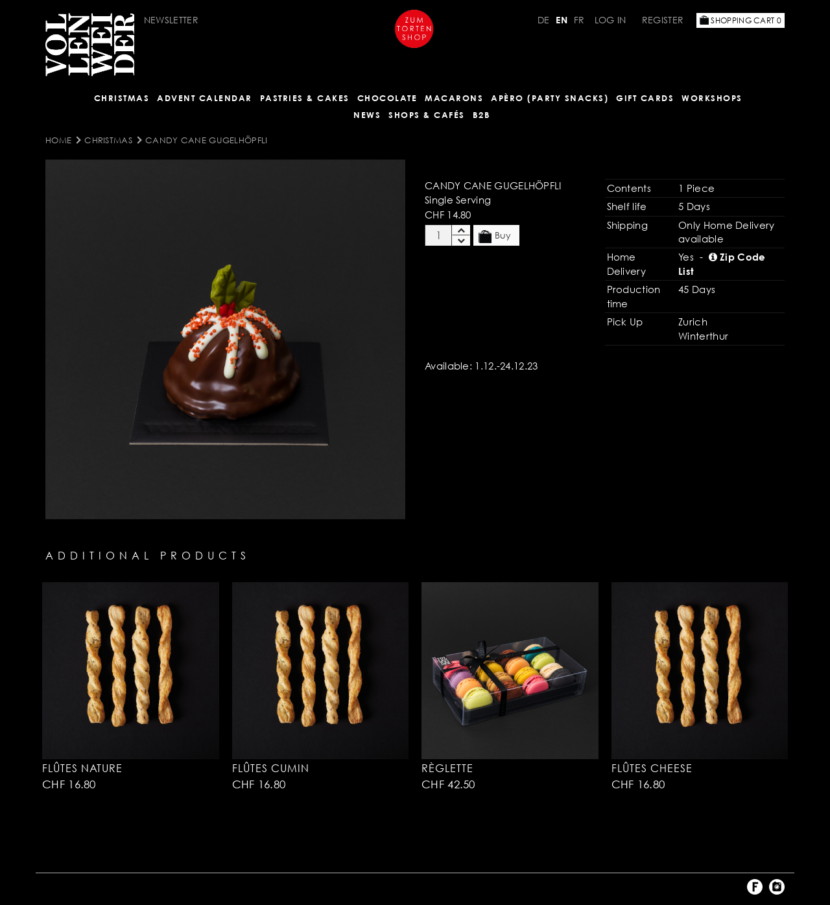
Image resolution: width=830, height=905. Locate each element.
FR (579, 19)
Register (662, 19)
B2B (482, 115)
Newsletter (171, 19)
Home (58, 140)
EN (561, 19)
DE (544, 19)
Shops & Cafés (426, 115)
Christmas (122, 98)
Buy (495, 235)
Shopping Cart (740, 20)
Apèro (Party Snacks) (549, 98)
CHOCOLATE (387, 98)
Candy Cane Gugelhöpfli (206, 140)
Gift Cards (645, 98)
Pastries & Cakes (305, 98)
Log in (610, 19)
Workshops (712, 98)
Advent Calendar (204, 98)
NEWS (367, 115)
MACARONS (454, 98)
